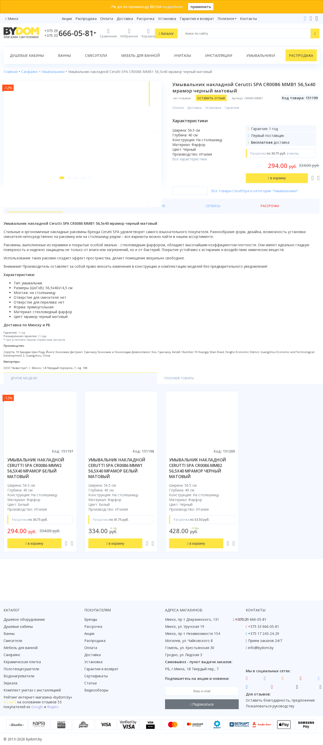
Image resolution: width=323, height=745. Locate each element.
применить (201, 6)
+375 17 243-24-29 (263, 633)
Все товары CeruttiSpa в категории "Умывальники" (265, 204)
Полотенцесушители (21, 668)
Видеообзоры (96, 690)
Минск (13, 18)
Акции (67, 18)
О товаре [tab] (20, 225)
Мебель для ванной (140, 55)
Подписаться (202, 704)
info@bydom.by (261, 647)
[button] (55, 202)
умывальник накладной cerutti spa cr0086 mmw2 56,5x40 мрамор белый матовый (35, 488)
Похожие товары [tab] (72, 398)
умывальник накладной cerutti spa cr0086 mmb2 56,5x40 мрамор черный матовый (197, 488)
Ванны (64, 55)
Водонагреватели (19, 676)
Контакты (248, 18)
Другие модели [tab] (26, 398)
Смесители (96, 55)
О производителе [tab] (93, 225)
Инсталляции (218, 55)
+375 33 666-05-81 (263, 626)
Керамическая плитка (22, 661)
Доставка (125, 18)
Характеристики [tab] (52, 225)
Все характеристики (200, 159)
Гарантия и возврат (197, 18)
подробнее (173, 6)
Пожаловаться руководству (270, 706)
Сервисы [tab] (126, 225)
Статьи (90, 683)
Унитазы (182, 55)
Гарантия (242, 108)
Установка (167, 18)
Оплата (106, 18)
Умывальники (260, 55)
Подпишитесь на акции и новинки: (197, 678)
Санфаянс (12, 654)
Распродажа (86, 18)
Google (37, 706)
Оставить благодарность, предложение (280, 700)
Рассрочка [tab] (152, 225)
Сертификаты (96, 676)
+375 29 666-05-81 (250, 619)
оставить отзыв (221, 97)
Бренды (90, 619)
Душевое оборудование (24, 619)
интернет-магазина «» (45, 697)
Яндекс (53, 706)
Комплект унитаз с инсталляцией (32, 690)
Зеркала (10, 683)
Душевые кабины (27, 55)
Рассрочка (145, 18)
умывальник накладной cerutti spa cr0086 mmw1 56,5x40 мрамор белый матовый (116, 488)
